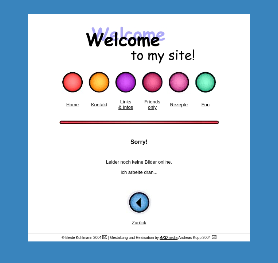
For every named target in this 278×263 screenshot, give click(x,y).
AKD (164, 238)
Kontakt (99, 104)
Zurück (139, 222)
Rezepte (179, 104)
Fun (205, 104)
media (172, 238)
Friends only (152, 104)
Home (72, 104)
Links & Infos (125, 104)
